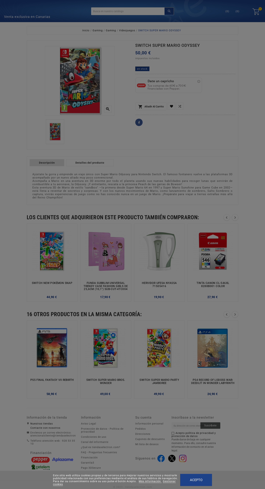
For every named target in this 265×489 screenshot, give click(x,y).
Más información (150, 481)
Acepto (196, 480)
